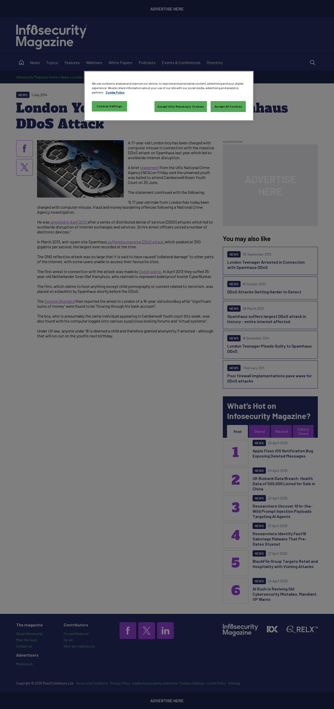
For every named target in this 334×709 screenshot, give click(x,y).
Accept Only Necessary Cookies (180, 106)
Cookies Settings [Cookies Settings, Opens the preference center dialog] (109, 106)
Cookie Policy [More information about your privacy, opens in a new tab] (115, 92)
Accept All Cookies (228, 106)
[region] (169, 96)
